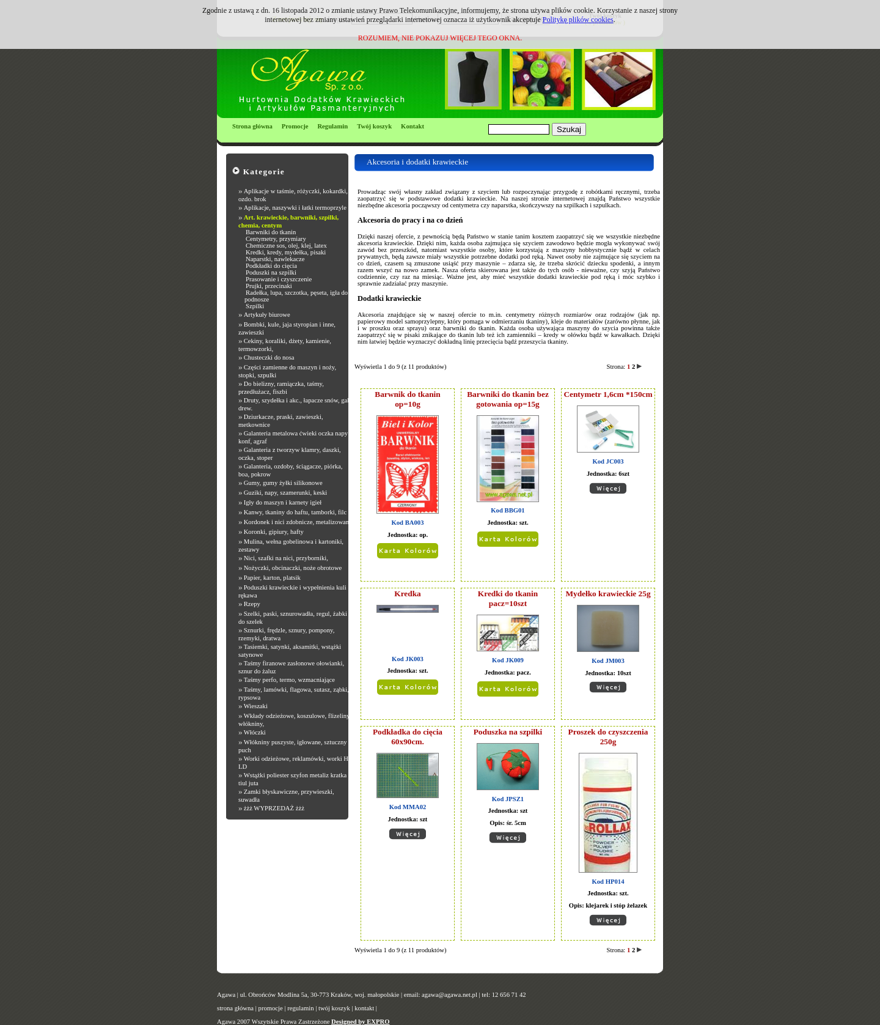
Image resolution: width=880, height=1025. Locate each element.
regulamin (300, 1008)
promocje (270, 1008)
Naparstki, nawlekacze (275, 259)
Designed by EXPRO (360, 1021)
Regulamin (332, 126)
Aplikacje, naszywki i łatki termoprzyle (295, 207)
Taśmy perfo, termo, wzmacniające (289, 679)
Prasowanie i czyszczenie (279, 279)
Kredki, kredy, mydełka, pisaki (286, 252)
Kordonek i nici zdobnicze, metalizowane (298, 522)
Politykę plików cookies (578, 19)
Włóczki (255, 732)
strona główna (235, 1008)
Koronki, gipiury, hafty (274, 531)
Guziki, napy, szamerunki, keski (286, 492)
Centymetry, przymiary (276, 238)
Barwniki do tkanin (271, 232)
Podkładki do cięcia (271, 265)
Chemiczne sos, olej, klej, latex (286, 245)
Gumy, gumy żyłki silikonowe (283, 482)
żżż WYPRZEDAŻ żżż (274, 808)
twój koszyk (334, 1008)
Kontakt (412, 126)
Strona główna (252, 126)
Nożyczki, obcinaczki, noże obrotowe (293, 567)
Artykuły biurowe (267, 314)
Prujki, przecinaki (269, 286)
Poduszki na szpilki (271, 272)
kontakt (364, 1008)
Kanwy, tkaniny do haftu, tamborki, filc (295, 512)
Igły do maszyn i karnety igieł (283, 502)
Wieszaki (256, 706)
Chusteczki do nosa (269, 357)
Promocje (295, 126)
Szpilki (255, 306)
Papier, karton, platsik (272, 577)
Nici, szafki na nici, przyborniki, (286, 558)
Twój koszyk (374, 126)
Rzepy (252, 604)
